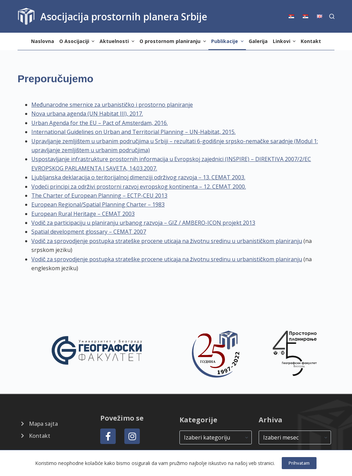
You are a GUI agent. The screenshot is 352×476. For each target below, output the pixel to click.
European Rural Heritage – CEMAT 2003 (83, 214)
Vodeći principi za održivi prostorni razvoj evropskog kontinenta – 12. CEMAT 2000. (138, 186)
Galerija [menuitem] (258, 41)
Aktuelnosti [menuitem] (118, 41)
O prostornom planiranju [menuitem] (173, 41)
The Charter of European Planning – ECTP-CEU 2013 (99, 195)
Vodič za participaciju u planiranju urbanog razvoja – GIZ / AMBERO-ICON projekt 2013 (143, 222)
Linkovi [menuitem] (285, 41)
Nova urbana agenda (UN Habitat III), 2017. (87, 113)
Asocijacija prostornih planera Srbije (123, 16)
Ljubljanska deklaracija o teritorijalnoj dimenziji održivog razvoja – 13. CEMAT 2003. (138, 177)
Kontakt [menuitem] (311, 41)
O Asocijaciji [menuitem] (77, 41)
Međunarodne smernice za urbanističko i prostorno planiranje (112, 104)
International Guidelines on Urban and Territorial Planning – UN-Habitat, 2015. (133, 132)
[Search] (331, 16)
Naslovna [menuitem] (42, 41)
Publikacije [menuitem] (228, 41)
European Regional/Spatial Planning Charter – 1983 (98, 204)
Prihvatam (299, 463)
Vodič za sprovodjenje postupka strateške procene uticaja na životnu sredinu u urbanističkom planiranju (166, 241)
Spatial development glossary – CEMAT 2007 (88, 231)
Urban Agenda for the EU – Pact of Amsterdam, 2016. (99, 123)
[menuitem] (294, 16)
